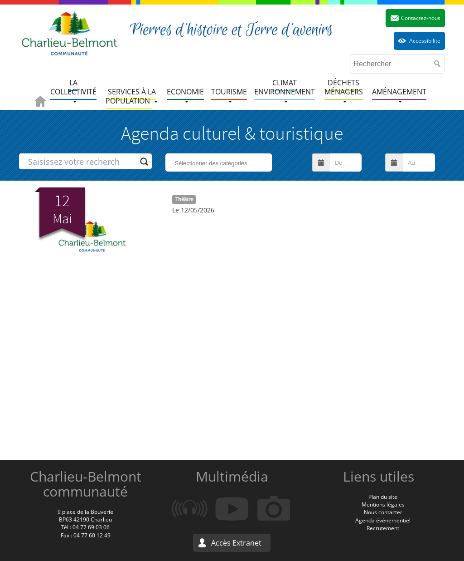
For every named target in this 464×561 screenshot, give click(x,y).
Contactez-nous (420, 18)
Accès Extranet (236, 543)
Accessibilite (424, 40)
